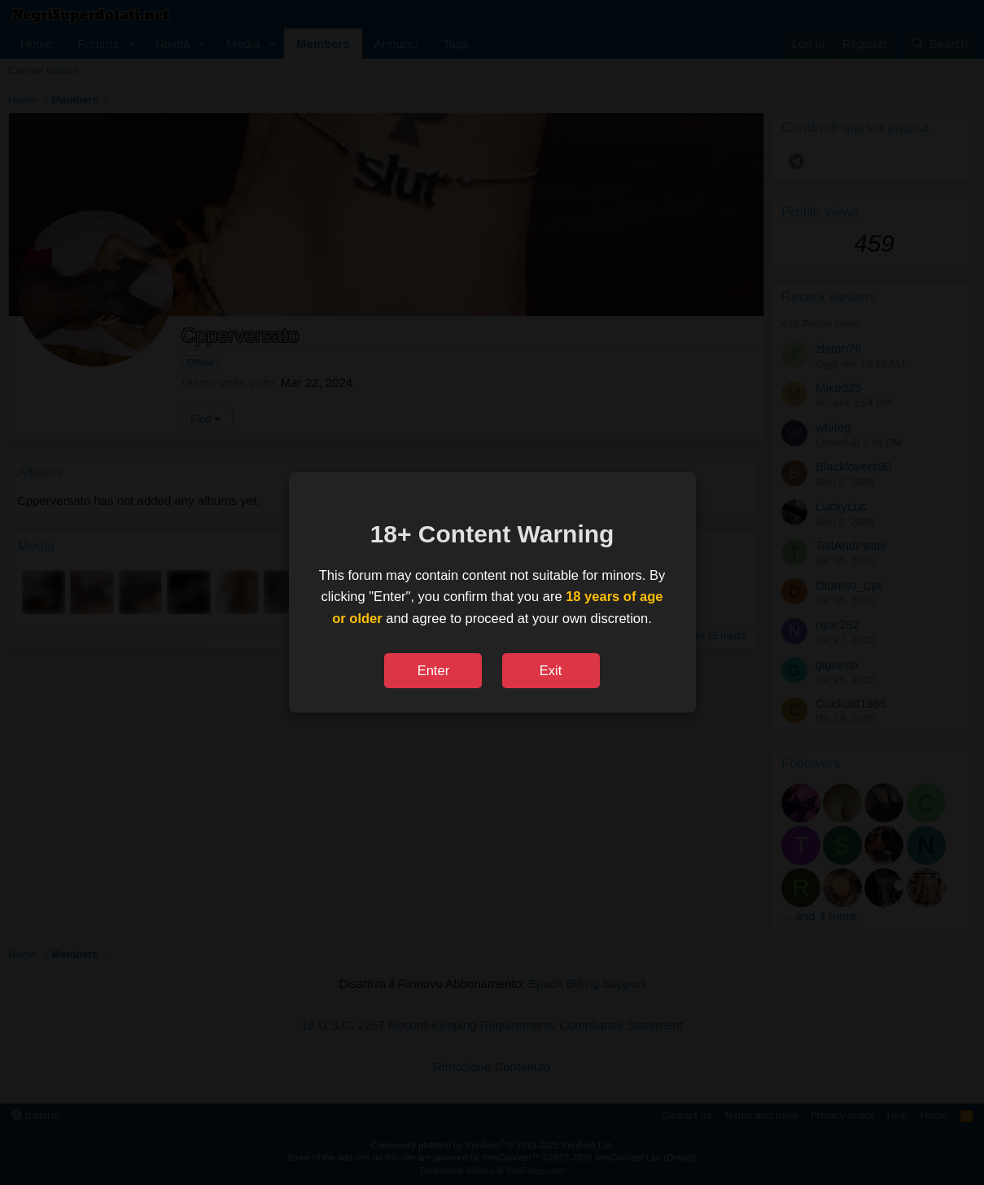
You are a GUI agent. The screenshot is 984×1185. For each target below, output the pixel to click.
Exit (551, 670)
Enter (433, 670)
